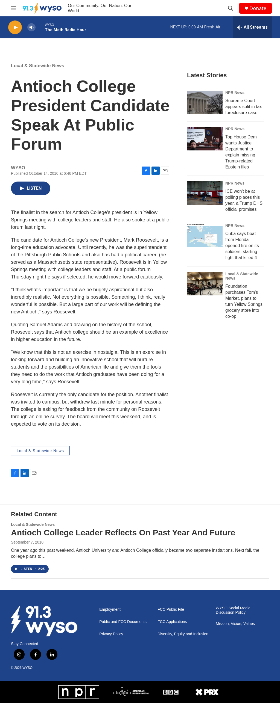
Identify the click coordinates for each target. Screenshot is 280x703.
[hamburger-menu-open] (13, 8)
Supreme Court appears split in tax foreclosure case (243, 106)
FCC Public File (171, 609)
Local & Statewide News (37, 65)
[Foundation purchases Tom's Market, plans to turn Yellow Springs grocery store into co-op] (205, 283)
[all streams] (252, 27)
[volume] (31, 27)
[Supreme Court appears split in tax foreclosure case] (205, 102)
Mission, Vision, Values (235, 624)
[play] (15, 27)
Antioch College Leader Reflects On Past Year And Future (123, 532)
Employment (110, 609)
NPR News (234, 92)
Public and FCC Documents (123, 622)
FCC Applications (172, 622)
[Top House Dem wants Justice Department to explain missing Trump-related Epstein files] (205, 138)
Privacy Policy (111, 634)
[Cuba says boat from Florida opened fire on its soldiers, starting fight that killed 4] (205, 235)
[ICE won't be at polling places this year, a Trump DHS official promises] (205, 193)
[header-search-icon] (230, 8)
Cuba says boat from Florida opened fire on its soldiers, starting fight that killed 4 (242, 245)
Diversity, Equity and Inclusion (183, 634)
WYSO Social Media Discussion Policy (233, 610)
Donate (257, 8)
